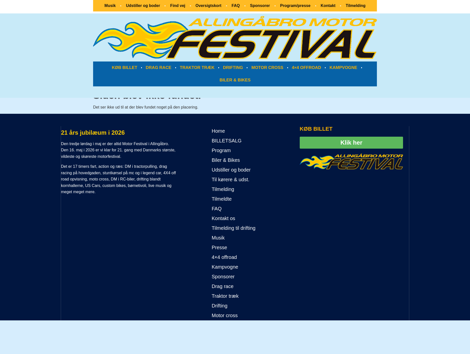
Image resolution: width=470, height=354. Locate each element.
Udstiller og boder (143, 5)
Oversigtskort (208, 5)
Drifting (219, 305)
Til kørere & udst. (230, 179)
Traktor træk (225, 296)
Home (218, 131)
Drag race (223, 286)
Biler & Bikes (226, 160)
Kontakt (328, 5)
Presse (219, 247)
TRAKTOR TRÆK (197, 67)
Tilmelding (356, 5)
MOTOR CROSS (267, 67)
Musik (110, 5)
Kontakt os (223, 218)
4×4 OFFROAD (306, 67)
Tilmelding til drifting (233, 228)
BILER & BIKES (235, 80)
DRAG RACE (158, 67)
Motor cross (224, 315)
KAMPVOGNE (343, 67)
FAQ (236, 5)
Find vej (177, 5)
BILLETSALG (226, 140)
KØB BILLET (124, 67)
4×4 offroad (224, 257)
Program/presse (295, 5)
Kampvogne (225, 267)
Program (221, 150)
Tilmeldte (222, 199)
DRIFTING (233, 67)
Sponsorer (260, 5)
